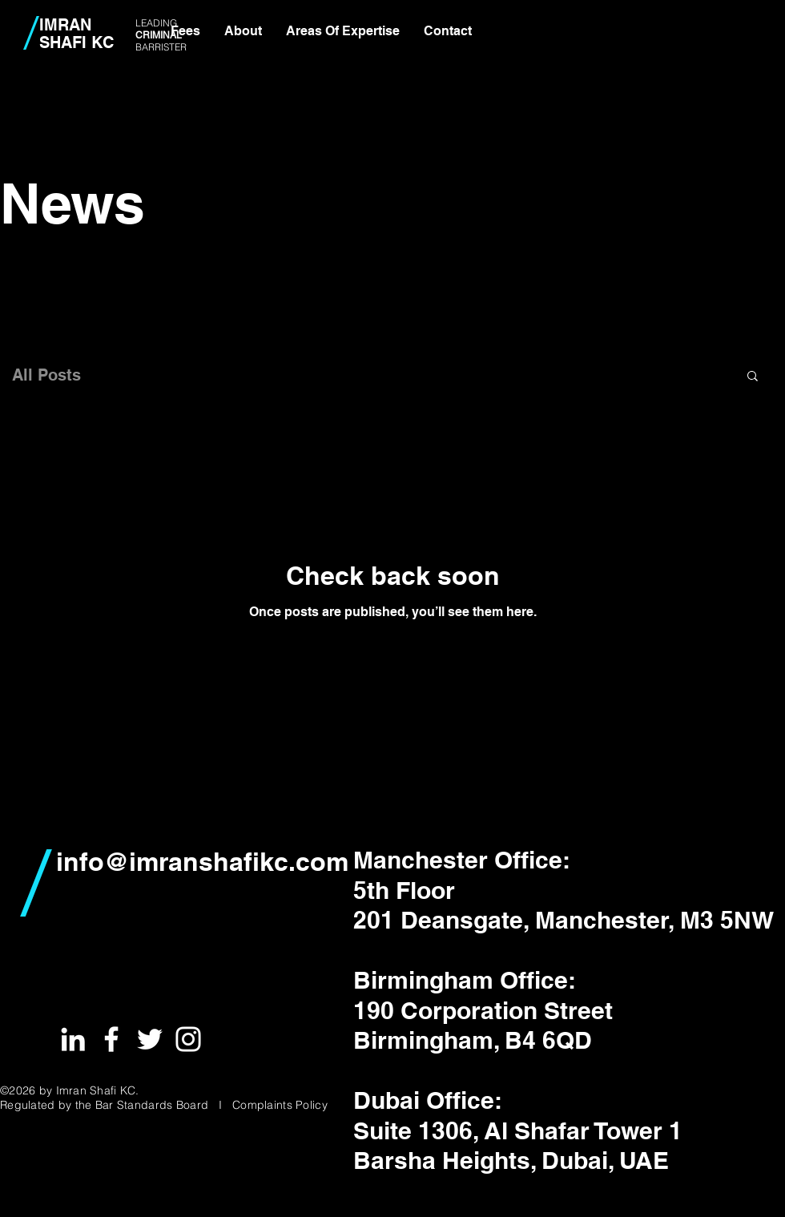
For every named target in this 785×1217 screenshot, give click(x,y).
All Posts (46, 375)
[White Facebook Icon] (111, 1039)
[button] (752, 377)
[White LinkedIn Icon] (73, 1039)
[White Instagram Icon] (188, 1039)
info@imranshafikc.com (202, 861)
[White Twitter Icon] (150, 1039)
